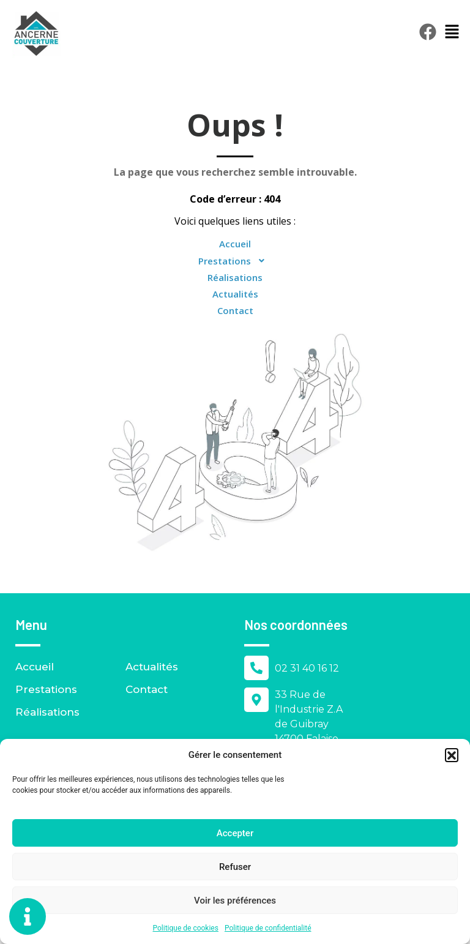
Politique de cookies (185, 928)
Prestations (235, 260)
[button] (452, 755)
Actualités (235, 294)
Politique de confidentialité (268, 928)
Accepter (235, 833)
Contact (235, 310)
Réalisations (235, 277)
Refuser (235, 866)
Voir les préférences (235, 900)
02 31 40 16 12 (307, 668)
